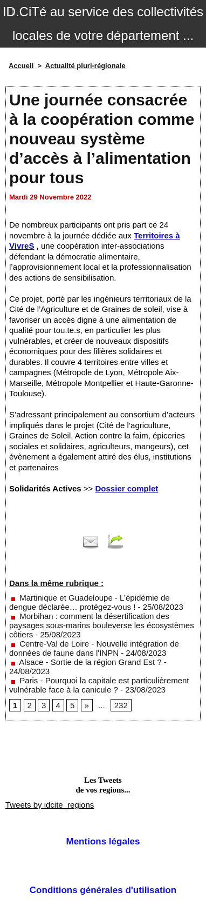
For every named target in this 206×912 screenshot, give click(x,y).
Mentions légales (103, 841)
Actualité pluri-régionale (85, 66)
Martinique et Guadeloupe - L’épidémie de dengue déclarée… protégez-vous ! (89, 602)
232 (121, 705)
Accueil (21, 66)
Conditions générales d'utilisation (103, 890)
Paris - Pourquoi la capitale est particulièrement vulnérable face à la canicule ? (99, 685)
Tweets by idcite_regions (49, 804)
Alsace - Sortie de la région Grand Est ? (85, 662)
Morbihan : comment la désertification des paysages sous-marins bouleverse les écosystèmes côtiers (101, 625)
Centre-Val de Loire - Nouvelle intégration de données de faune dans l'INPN (94, 648)
